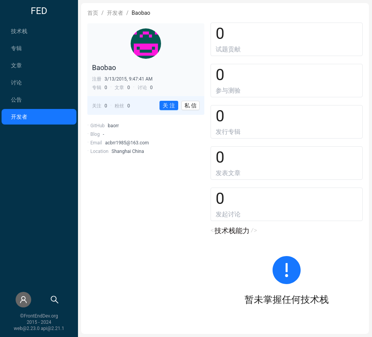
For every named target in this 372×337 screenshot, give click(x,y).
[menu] (39, 74)
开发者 (19, 117)
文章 (16, 65)
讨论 (16, 82)
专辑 (16, 48)
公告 (16, 100)
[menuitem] (39, 31)
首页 (92, 13)
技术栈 (19, 31)
